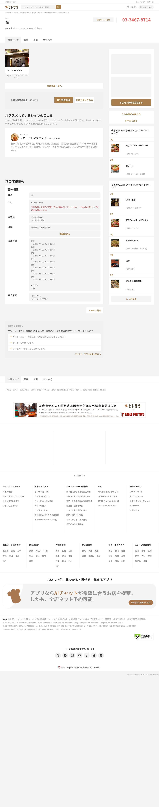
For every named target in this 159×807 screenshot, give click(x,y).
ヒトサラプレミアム (11, 501)
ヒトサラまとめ (41, 510)
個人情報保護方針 (31, 629)
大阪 (84, 550)
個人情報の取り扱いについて (49, 629)
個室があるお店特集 (74, 524)
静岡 (64, 555)
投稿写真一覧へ (54, 85)
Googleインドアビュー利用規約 (111, 622)
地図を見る (64, 233)
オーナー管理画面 (104, 619)
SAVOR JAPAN (136, 492)
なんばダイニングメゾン (108, 492)
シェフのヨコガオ (10, 506)
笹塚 (33, 389)
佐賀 (143, 550)
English (70, 667)
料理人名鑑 (7, 492)
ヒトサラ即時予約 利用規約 (136, 619)
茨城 (37, 555)
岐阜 (57, 555)
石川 (70, 561)
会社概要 (94, 619)
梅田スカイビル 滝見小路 (108, 501)
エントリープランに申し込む (87, 354)
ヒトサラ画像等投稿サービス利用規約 (122, 626)
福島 (4, 561)
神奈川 (38, 550)
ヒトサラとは (25, 619)
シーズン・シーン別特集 (77, 486)
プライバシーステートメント (71, 629)
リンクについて (83, 619)
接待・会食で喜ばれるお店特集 (79, 501)
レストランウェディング (140, 501)
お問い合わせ (63, 619)
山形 (17, 555)
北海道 (5, 550)
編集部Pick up (41, 486)
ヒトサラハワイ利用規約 (74, 626)
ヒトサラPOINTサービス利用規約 (96, 626)
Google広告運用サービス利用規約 (86, 622)
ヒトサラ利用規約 (118, 619)
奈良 (84, 555)
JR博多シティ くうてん (107, 496)
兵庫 (90, 550)
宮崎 (150, 555)
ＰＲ (100, 486)
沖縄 (145, 561)
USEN (5, 619)
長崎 (150, 550)
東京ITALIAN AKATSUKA (137, 145)
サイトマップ (52, 619)
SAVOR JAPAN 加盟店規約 (62, 622)
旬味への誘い (40, 506)
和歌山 (91, 555)
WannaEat (134, 506)
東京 (31, 550)
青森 (13, 550)
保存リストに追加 (103, 20)
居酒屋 (7, 28)
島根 (123, 555)
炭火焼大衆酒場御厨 (134, 281)
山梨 (64, 550)
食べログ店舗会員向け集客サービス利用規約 (18, 626)
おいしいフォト (136, 496)
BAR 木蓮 (130, 200)
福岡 (137, 550)
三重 (57, 561)
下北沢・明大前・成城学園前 (17, 389)
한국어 (96, 667)
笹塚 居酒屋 (62, 13)
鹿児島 (138, 561)
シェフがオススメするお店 (14, 496)
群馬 (31, 561)
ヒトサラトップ (13, 619)
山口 (123, 561)
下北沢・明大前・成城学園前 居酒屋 (44, 13)
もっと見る (131, 299)
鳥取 (117, 555)
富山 (64, 561)
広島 (117, 561)
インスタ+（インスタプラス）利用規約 (50, 626)
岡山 (110, 561)
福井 (57, 566)
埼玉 (31, 555)
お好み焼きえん (132, 240)
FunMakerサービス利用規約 (13, 629)
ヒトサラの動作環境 (39, 619)
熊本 (137, 555)
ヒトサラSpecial (41, 492)
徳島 (110, 550)
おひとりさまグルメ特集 (76, 520)
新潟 (57, 550)
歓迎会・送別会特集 (74, 506)
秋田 (11, 555)
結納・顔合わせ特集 (74, 515)
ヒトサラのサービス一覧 (145, 2)
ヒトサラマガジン (42, 496)
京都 (97, 550)
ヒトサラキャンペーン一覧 (46, 520)
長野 (70, 550)
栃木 (44, 555)
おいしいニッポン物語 (44, 501)
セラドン (23, 134)
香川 (117, 550)
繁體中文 (88, 667)
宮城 (4, 555)
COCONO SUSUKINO (107, 506)
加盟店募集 (73, 619)
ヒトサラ (8, 13)
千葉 (46, 550)
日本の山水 (134, 510)
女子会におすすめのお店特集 (78, 492)
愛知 (70, 555)
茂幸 (128, 260)
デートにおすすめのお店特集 (78, 496)
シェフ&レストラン (11, 486)
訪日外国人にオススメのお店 (47, 515)
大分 (143, 555)
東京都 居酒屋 (24, 13)
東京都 (16, 13)
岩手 (19, 550)
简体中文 (79, 667)
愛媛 (123, 550)
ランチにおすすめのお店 (76, 510)
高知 (110, 555)
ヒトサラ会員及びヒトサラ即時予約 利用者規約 (19, 622)
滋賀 (98, 555)
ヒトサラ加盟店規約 (45, 622)
